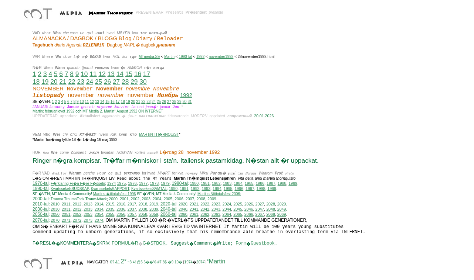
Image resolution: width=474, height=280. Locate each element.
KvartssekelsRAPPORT (110, 189)
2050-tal (40, 214)
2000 (113, 199)
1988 (282, 183)
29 (134, 81)
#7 (160, 262)
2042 (204, 209)
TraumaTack (74, 199)
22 (71, 81)
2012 (77, 204)
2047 (259, 209)
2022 (204, 204)
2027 (259, 204)
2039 (153, 209)
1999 (271, 188)
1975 (121, 183)
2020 (183, 204)
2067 (259, 214)
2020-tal (168, 204)
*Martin (216, 261)
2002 (135, 199)
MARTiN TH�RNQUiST (159, 134)
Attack (96, 199)
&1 (117, 262)
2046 (248, 209)
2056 (120, 214)
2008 (200, 199)
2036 (120, 209)
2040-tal (168, 209)
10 (84, 73)
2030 (55, 209)
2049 (281, 209)
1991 (184, 188)
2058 (142, 214)
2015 (110, 204)
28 (125, 81)
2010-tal (40, 204)
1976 (132, 183)
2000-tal (40, 198)
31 (189, 102)
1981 (205, 183)
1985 (249, 183)
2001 (124, 199)
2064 (227, 214)
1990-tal (185, 57)
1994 (217, 188)
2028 (270, 204)
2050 (55, 214)
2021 (194, 204)
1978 (154, 183)
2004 (157, 199)
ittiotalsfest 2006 (218, 194)
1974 (111, 183)
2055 (110, 214)
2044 (227, 209)
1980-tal (180, 183)
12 (101, 73)
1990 (173, 188)
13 (111, 73)
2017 (132, 204)
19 (44, 81)
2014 (99, 204)
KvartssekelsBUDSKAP (70, 189)
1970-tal (40, 183)
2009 (211, 199)
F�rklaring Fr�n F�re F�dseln (78, 184)
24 (89, 81)
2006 (179, 199)
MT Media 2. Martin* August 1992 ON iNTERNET (122, 111)
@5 (140, 262)
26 (107, 81)
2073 (88, 220)
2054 (99, 214)
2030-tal (40, 209)
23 (80, 81)
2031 (66, 209)
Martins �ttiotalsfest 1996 (114, 194)
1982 (216, 183)
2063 (215, 214)
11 (93, 73)
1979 (165, 183)
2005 (167, 199)
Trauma (57, 199)
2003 (146, 199)
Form (241, 243)
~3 (130, 262)
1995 (228, 188)
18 (36, 81)
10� (178, 262)
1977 (143, 183)
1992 (200, 57)
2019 (153, 204)
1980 (194, 183)
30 (142, 81)
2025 (237, 204)
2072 (77, 220)
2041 (194, 209)
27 (116, 81)
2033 (88, 209)
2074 (99, 220)
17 (146, 73)
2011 (66, 204)
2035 (110, 209)
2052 (77, 214)
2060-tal (168, 214)
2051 (66, 214)
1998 (261, 188)
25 (98, 81)
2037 (132, 209)
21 (62, 81)
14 (119, 73)
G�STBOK (154, 243)
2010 (55, 204)
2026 (248, 204)
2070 (55, 220)
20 (53, 81)
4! (134, 262)
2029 (281, 204)
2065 (237, 214)
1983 (227, 183)
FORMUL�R (125, 243)
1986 (259, 183)
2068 (270, 214)
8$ (165, 262)
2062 (204, 214)
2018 (142, 204)
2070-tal (40, 220)
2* (123, 261)
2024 (227, 204)
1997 (250, 188)
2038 (142, 209)
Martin (169, 57)
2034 (99, 209)
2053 (88, 214)
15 (128, 73)
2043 (215, 209)
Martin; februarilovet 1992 (53, 111)
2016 (120, 204)
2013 (88, 204)
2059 (153, 214)
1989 (292, 183)
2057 (132, 214)
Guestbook (263, 243)
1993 (206, 188)
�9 (171, 262)
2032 (77, 209)
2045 (237, 209)
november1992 (221, 57)
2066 (248, 214)
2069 (281, 214)
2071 (66, 220)
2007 (190, 199)
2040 (183, 209)
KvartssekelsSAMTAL (149, 189)
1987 (271, 183)
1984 (238, 183)
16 (137, 73)
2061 (194, 214)
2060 (183, 214)
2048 (270, 209)
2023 (215, 204)
